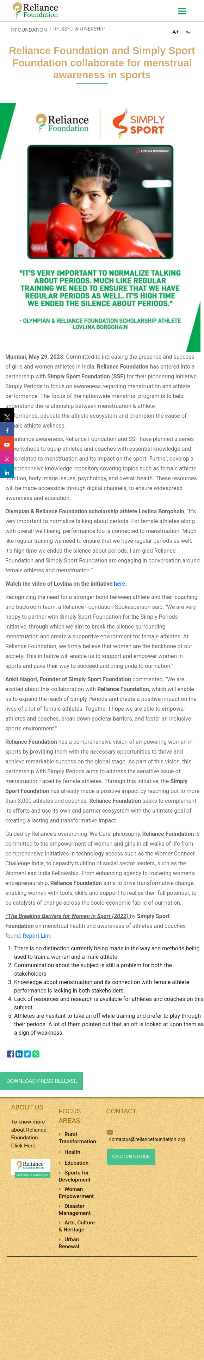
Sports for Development (75, 1176)
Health (72, 1152)
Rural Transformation (77, 1138)
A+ (176, 32)
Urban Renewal (69, 1243)
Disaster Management (75, 1209)
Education (76, 1163)
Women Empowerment (76, 1192)
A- (187, 32)
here (119, 583)
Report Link (37, 935)
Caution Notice (131, 1156)
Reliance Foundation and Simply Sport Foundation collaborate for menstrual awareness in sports (102, 62)
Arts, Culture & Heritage (77, 1226)
